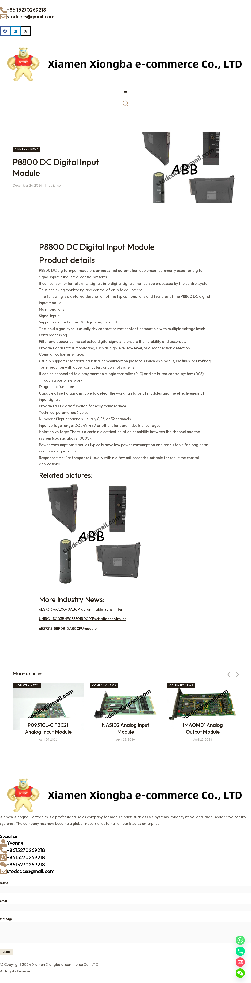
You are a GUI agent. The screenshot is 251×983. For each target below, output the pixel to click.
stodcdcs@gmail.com (30, 16)
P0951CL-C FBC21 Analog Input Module (48, 730)
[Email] (240, 962)
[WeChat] (240, 973)
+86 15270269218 (26, 10)
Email (3, 903)
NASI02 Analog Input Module (125, 730)
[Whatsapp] (240, 940)
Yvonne (15, 845)
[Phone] (240, 951)
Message (6, 921)
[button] (5, 31)
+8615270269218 (26, 852)
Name (4, 885)
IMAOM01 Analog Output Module (203, 730)
